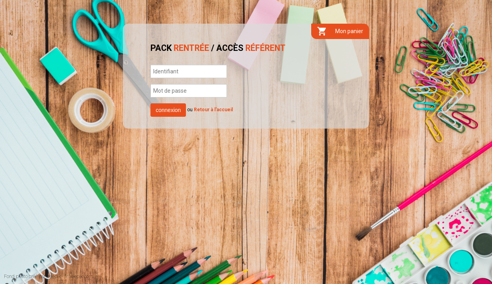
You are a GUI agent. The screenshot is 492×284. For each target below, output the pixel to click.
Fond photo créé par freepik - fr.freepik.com (48, 276)
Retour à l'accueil (213, 109)
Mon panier (340, 31)
